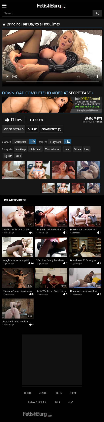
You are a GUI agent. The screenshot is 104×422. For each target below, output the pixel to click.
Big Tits (8, 156)
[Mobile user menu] (4, 4)
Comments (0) (51, 129)
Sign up (43, 393)
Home (27, 393)
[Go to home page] (59, 5)
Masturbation (52, 149)
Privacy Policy (37, 402)
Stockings (20, 149)
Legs (86, 149)
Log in (58, 393)
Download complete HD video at (47, 92)
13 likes (16, 119)
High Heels (35, 149)
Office (77, 149)
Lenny (92, 121)
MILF (18, 156)
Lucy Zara (55, 141)
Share (32, 129)
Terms (73, 393)
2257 (70, 402)
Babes (67, 149)
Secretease (20, 141)
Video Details (13, 129)
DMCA (57, 402)
